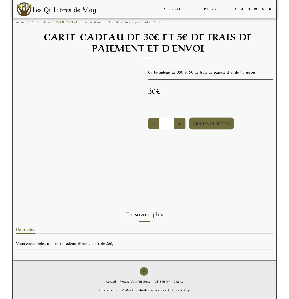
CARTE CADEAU (67, 22)
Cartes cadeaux (41, 22)
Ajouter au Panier (211, 123)
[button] (235, 9)
